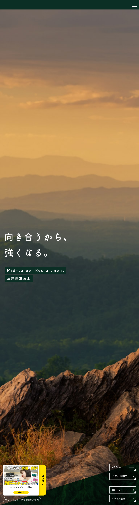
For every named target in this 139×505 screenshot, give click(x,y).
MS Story (116, 467)
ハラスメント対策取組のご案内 (23, 500)
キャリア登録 (118, 499)
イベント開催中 (119, 476)
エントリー (117, 490)
